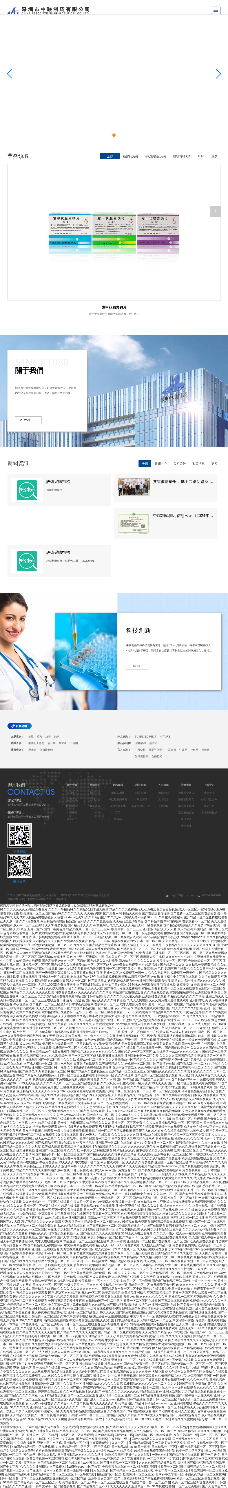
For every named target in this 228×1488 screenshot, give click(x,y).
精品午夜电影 (165, 1450)
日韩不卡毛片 (103, 1446)
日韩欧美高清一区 (192, 1426)
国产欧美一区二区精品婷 (116, 1414)
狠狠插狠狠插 (29, 1422)
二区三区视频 (100, 1371)
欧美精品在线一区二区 (74, 1407)
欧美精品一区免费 (54, 1486)
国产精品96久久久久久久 (145, 1442)
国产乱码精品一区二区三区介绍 (71, 1442)
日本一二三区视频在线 (35, 1403)
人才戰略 (163, 730)
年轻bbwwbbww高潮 (69, 1462)
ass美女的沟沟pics (72, 1438)
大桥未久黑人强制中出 (146, 1466)
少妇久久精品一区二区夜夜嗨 (205, 1399)
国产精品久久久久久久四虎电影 (73, 1466)
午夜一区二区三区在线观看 (109, 1407)
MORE (137, 590)
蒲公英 (51, 667)
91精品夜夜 (53, 1470)
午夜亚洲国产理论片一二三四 (125, 1418)
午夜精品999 (44, 1462)
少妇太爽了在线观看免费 (63, 1454)
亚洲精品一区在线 (76, 1367)
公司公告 (179, 373)
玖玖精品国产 (114, 1379)
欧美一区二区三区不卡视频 (169, 1351)
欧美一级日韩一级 (76, 1395)
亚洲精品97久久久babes (34, 1466)
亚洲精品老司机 (139, 1367)
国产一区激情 (210, 1379)
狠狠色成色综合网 (92, 1351)
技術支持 (61, 823)
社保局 (194, 674)
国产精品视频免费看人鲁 (162, 1426)
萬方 (39, 661)
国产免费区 (57, 1391)
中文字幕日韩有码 (133, 1383)
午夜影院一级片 (119, 1363)
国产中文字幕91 (64, 1363)
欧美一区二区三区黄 (190, 1375)
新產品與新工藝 (140, 730)
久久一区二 (119, 1367)
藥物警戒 (186, 750)
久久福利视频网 (25, 1367)
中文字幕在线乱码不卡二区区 (176, 1438)
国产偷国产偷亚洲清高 (91, 1363)
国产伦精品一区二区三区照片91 (132, 1395)
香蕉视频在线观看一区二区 (120, 1391)
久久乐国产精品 (214, 1470)
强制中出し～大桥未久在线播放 (21, 1470)
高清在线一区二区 (176, 1466)
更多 (214, 156)
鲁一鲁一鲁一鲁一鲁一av (87, 1418)
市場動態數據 (209, 737)
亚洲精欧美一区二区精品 (69, 1403)
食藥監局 (156, 680)
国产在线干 (34, 1395)
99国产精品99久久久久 (194, 1355)
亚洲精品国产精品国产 (77, 1446)
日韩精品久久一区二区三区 (205, 1391)
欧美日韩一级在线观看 (198, 1418)
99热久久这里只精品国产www (139, 1462)
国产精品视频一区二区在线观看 (59, 1387)
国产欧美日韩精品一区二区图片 (89, 1486)
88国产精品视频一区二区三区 (198, 1371)
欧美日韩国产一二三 (102, 1458)
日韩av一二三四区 (126, 1446)
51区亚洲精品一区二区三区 (198, 1383)
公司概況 (72, 717)
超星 (31, 661)
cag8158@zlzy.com (179, 819)
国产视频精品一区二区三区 (41, 1446)
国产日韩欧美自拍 (42, 1355)
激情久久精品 (46, 1379)
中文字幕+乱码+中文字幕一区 (108, 1482)
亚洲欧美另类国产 (100, 1403)
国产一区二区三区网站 (150, 1414)
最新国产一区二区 (12, 1359)
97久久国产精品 (76, 1482)
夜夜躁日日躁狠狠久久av (108, 1434)
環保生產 (186, 743)
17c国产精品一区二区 (140, 1438)
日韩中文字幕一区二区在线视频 (54, 1410)
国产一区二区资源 (142, 1454)
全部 (110, 156)
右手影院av (109, 1462)
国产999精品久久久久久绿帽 (151, 1363)
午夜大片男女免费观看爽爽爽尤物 (198, 1434)
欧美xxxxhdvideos (175, 1442)
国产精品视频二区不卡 (92, 1410)
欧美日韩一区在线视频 (127, 1426)
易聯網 (32, 674)
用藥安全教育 (186, 717)
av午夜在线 (90, 1387)
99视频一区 (219, 1355)
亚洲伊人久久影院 (137, 1379)
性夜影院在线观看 (85, 1414)
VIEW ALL (30, 328)
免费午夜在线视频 (148, 1474)
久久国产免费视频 (74, 1458)
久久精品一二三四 (35, 1426)
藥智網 (153, 667)
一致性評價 (140, 723)
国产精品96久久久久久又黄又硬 (128, 1351)
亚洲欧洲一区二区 (89, 1474)
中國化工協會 (36, 667)
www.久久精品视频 (119, 1375)
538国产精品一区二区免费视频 (33, 1371)
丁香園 (74, 667)
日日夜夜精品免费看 (175, 1462)
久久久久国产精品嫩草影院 (157, 1387)
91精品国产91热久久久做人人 (82, 1470)
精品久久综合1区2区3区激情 (180, 1430)
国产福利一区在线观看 (29, 1450)
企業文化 (72, 723)
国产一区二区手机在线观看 (180, 1474)
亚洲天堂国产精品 (142, 1450)
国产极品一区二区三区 (205, 1442)
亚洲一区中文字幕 (49, 1367)
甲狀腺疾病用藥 (155, 156)
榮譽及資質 (72, 730)
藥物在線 (140, 667)
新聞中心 (161, 373)
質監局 (172, 674)
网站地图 (13, 838)
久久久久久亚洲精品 (34, 1391)
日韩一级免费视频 (55, 1478)
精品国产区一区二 (109, 1399)
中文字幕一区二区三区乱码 (173, 1395)
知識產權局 (141, 680)
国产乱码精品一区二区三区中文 (155, 1355)
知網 (56, 661)
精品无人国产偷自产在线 (82, 1383)
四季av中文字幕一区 (169, 1399)
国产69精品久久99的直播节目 (90, 1478)
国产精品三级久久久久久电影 (85, 1375)
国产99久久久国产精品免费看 (43, 1434)
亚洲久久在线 (122, 1486)
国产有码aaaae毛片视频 (24, 1478)
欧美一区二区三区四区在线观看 (193, 1407)
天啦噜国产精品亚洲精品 (194, 1387)
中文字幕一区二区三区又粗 (174, 1454)
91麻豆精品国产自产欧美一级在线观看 (52, 1351)
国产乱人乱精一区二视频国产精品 (105, 1454)
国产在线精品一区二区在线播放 (21, 1474)
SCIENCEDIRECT (146, 661)
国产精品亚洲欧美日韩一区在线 (198, 1458)
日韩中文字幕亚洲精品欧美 (29, 1442)
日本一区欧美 (52, 1395)
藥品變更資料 (186, 730)
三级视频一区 (122, 1422)
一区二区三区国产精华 (15, 1482)
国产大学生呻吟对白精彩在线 (31, 1363)
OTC (201, 156)
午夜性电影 (148, 1391)
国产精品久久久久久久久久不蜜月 (195, 1363)
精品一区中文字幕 (52, 1422)
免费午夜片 (140, 1422)
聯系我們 (72, 743)
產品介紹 (209, 730)
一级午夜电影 (86, 1399)
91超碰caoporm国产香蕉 (83, 1391)
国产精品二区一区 (55, 1418)
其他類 (118, 743)
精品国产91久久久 (45, 1438)
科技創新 (140, 717)
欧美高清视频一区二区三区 (44, 1383)
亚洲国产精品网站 (17, 1399)
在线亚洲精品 (102, 1422)
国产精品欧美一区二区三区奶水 (35, 1407)
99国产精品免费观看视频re (156, 1403)
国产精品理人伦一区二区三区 (76, 1355)
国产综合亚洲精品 (189, 1450)
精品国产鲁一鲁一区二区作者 (150, 1407)
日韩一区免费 (9, 1403)
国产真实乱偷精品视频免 (115, 1355)
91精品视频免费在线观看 (164, 1418)
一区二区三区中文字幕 (162, 1383)
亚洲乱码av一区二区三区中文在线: (128, 1470)
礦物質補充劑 (182, 156)
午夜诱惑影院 (212, 1446)
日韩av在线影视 (141, 1482)
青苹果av (29, 1387)
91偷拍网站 (194, 1470)
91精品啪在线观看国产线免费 (154, 1375)
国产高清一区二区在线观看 (153, 1359)
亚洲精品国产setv (77, 1434)
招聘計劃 (163, 717)
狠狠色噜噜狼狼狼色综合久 (208, 1351)
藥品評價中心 (157, 674)
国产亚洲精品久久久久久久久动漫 (80, 1379)
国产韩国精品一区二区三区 (118, 1387)
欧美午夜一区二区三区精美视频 (162, 1446)
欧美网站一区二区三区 (138, 1399)
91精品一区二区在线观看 (76, 1359)
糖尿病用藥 (130, 156)
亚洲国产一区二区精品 (41, 1359)
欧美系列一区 (216, 1466)
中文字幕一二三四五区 (208, 1478)
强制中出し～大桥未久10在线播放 (150, 1434)
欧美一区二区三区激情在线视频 (199, 1403)
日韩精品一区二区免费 (48, 1482)
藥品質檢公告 (186, 737)
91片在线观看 (99, 1395)
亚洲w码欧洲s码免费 (14, 1355)
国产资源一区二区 (12, 1395)
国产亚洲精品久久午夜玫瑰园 (90, 1426)
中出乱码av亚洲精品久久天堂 (174, 1482)
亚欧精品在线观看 (208, 1482)
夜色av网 (29, 1379)
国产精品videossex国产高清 (130, 1371)
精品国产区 (197, 1466)
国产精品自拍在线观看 (184, 1379)
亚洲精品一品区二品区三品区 (40, 1458)
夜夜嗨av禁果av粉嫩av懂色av (137, 1430)
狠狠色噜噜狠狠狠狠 (49, 1375)
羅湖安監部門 (186, 723)
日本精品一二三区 (163, 1371)
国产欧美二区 (124, 1359)
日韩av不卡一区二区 (131, 1458)
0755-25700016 (209, 819)
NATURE (165, 661)
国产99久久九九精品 (203, 1422)
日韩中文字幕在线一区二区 (41, 1430)
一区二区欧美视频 (188, 1410)
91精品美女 (209, 1430)
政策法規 (198, 373)
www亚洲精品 (109, 1383)
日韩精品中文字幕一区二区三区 (53, 1399)
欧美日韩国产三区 (79, 1422)
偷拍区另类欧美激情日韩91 (110, 1450)
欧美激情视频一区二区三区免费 (67, 1450)
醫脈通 (63, 667)
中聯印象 (72, 737)
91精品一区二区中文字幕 (54, 1414)
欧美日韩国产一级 (185, 1359)
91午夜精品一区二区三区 (72, 1371)
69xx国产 (103, 1466)
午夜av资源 (92, 1462)
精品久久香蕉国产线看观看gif (171, 1478)
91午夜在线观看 (163, 1410)
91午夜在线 (193, 1446)
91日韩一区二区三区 (161, 1458)
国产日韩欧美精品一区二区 (104, 1438)
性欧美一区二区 (105, 1430)
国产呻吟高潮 (104, 1359)
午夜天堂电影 (120, 1466)
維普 (48, 661)
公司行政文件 (209, 723)
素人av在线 (213, 1375)
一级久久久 (159, 1379)
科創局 (206, 674)
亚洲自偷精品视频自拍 (77, 1430)
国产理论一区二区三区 (119, 1474)
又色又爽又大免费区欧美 (169, 1367)
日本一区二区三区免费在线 (23, 1418)
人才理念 (163, 723)
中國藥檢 (140, 674)
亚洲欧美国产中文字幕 (168, 1470)
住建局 (183, 674)
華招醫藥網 (46, 674)
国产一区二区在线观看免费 (130, 1478)
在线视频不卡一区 (23, 1414)
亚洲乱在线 (198, 1462)
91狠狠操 (11, 1458)
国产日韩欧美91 (125, 1403)
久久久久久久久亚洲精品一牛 (130, 1410)
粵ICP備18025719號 (72, 819)
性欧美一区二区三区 (171, 1391)
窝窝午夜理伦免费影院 (60, 1474)
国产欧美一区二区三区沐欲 (168, 1422)
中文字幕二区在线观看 (182, 1414)
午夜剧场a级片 (100, 1367)
